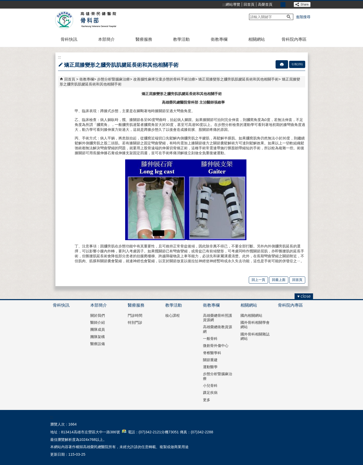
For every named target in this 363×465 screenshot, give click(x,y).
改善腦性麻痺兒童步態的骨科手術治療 (164, 79)
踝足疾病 (210, 392)
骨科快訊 (69, 39)
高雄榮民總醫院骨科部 (98, 20)
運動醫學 (210, 367)
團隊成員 (97, 329)
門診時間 (135, 315)
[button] (289, 17)
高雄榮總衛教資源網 (217, 329)
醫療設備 (97, 344)
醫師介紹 (97, 322)
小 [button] (277, 4)
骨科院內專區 (294, 39)
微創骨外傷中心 (215, 345)
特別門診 (135, 322)
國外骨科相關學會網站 (255, 324)
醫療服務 (144, 39)
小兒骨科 (210, 385)
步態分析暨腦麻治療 (113, 79)
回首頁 (249, 4)
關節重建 (210, 360)
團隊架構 (97, 337)
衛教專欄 (219, 39)
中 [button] (283, 4)
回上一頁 (258, 280)
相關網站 (256, 39)
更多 (206, 400)
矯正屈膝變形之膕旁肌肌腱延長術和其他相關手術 (238, 79)
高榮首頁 (265, 4)
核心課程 (172, 315)
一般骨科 (210, 338)
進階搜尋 (303, 17)
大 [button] (288, 4)
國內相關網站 (251, 315)
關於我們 (97, 315)
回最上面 (278, 280)
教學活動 (181, 39)
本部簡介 (106, 39)
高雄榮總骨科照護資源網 (217, 317)
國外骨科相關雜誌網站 (255, 336)
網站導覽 (233, 4)
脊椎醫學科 (212, 353)
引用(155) (297, 64)
